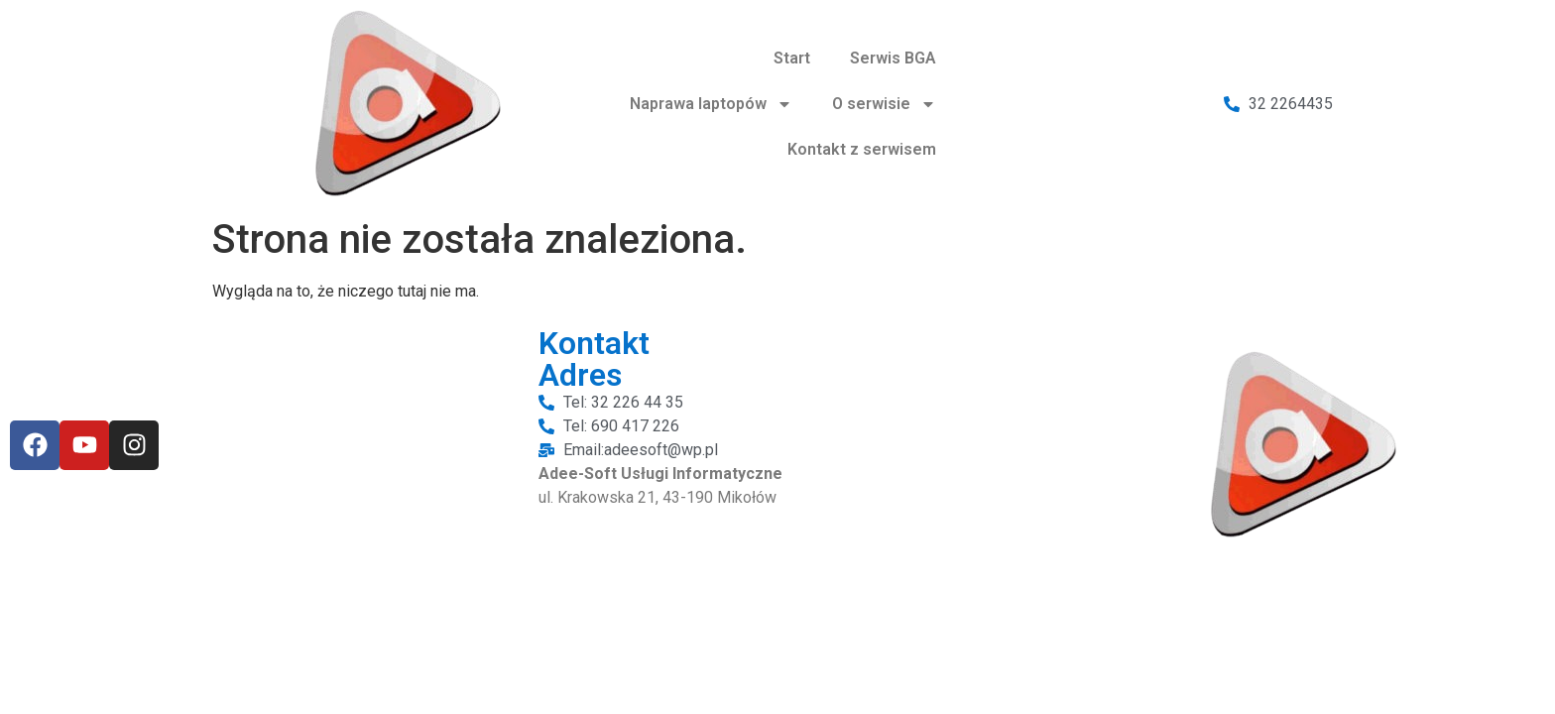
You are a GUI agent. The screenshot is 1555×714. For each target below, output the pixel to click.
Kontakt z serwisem (861, 149)
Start (792, 58)
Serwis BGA (893, 58)
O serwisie (884, 104)
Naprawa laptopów (711, 104)
